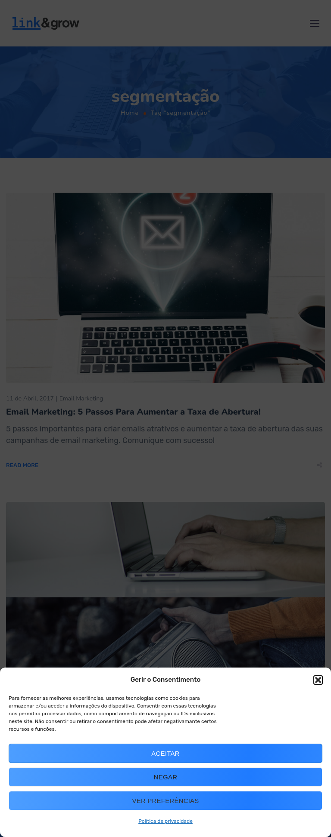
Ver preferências (165, 800)
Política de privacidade (165, 821)
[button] (318, 680)
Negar (165, 777)
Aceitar (165, 753)
